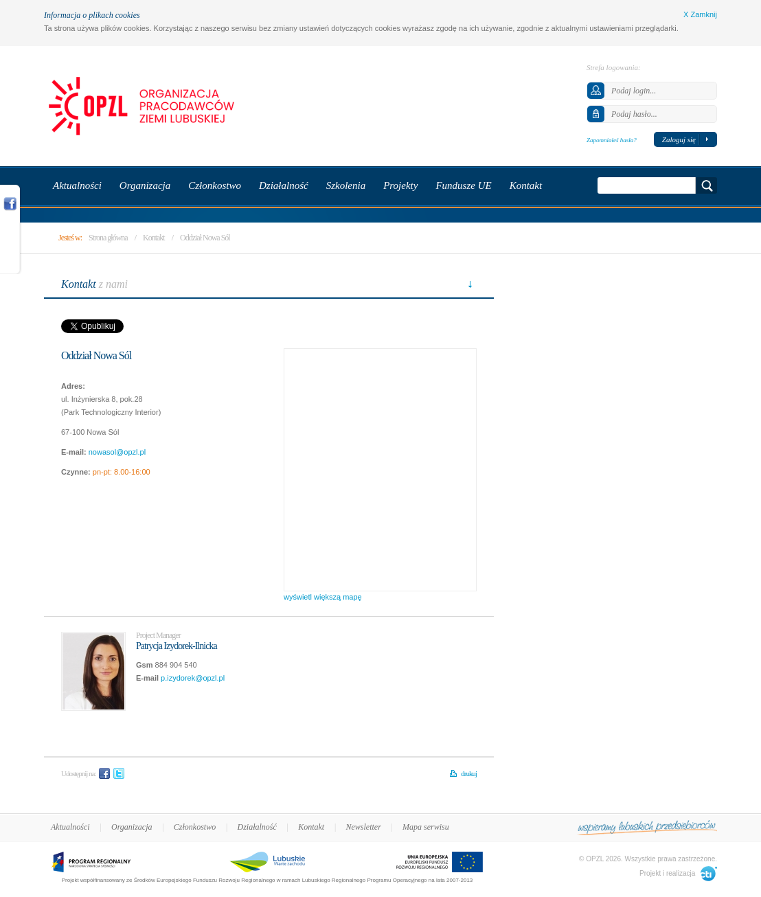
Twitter (118, 773)
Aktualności (70, 827)
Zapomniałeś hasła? (612, 140)
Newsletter (362, 827)
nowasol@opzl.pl (117, 452)
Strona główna (108, 237)
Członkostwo (195, 827)
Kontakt (154, 237)
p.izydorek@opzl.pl (193, 678)
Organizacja (131, 827)
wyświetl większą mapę (323, 597)
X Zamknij (700, 14)
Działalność (257, 827)
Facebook (104, 773)
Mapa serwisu (425, 827)
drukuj (469, 773)
